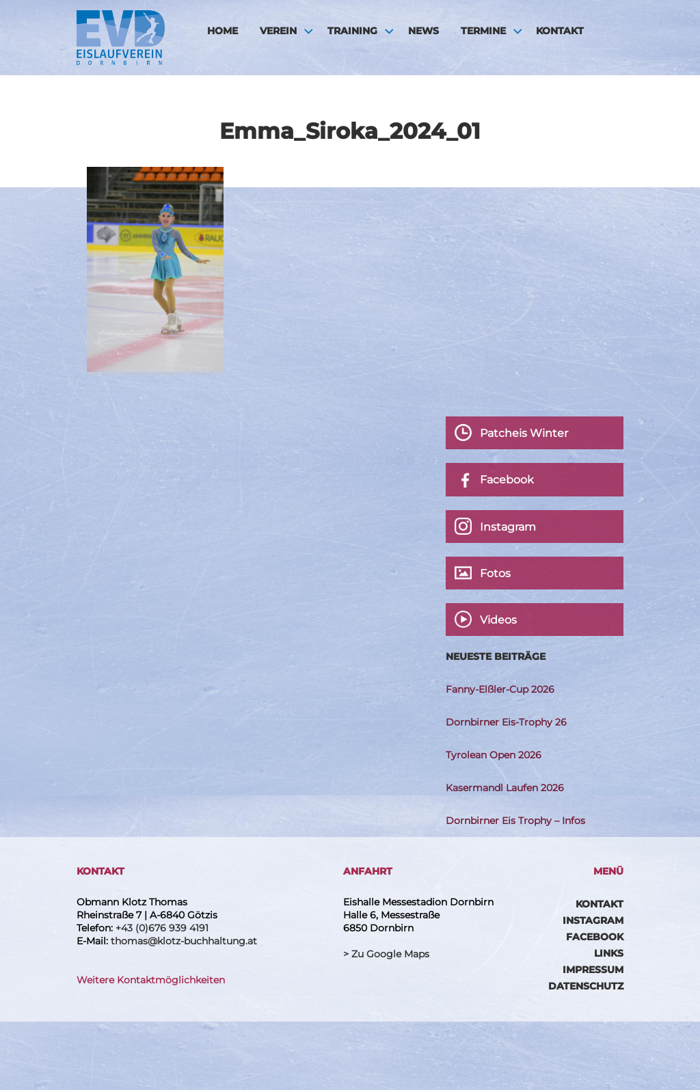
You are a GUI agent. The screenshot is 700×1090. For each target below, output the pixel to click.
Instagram (593, 920)
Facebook (594, 937)
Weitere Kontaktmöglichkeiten (151, 979)
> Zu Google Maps (386, 953)
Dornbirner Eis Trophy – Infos (515, 820)
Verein (278, 31)
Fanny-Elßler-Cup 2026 (500, 689)
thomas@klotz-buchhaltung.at (184, 940)
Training (352, 31)
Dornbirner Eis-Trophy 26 (506, 722)
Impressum (593, 969)
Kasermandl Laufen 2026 (505, 788)
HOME (222, 31)
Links (608, 953)
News (423, 31)
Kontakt (560, 31)
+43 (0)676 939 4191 (162, 927)
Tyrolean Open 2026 (493, 755)
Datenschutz (585, 986)
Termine (483, 31)
